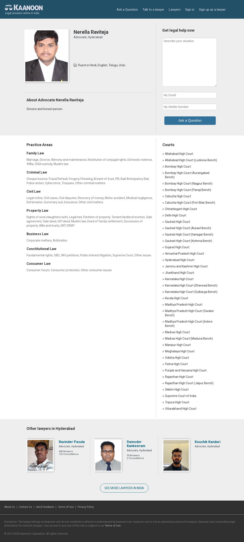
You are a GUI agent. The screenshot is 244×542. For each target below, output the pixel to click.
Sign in (189, 9)
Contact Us (25, 506)
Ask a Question (127, 9)
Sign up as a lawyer (212, 9)
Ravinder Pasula (72, 442)
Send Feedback (45, 506)
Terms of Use (66, 506)
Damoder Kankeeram (136, 444)
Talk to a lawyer (153, 9)
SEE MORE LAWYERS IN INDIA (124, 488)
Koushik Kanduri (207, 442)
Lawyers (175, 9)
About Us (9, 506)
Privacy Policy (86, 506)
